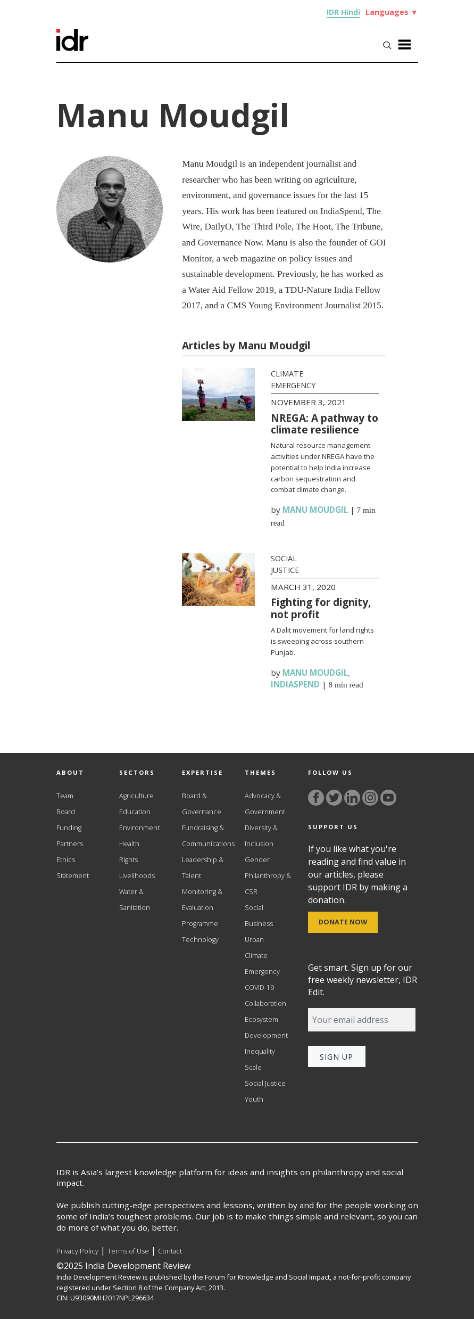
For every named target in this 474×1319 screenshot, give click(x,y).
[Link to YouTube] (388, 798)
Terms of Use (128, 1251)
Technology (200, 939)
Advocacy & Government (265, 803)
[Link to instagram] (370, 798)
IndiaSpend (295, 684)
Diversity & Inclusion (261, 835)
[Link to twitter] (334, 798)
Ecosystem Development (266, 1027)
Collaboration (265, 1003)
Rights (128, 859)
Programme (200, 923)
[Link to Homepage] (72, 33)
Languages (391, 12)
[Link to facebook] (316, 798)
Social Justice (265, 1083)
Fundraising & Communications (205, 835)
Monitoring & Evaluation (202, 899)
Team (64, 795)
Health (129, 843)
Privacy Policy (77, 1251)
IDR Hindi (343, 12)
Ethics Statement (72, 867)
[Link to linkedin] (352, 798)
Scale (253, 1067)
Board (65, 811)
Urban (254, 939)
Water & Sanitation (134, 899)
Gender (257, 859)
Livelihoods (137, 875)
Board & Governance (201, 803)
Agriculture (136, 795)
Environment (139, 827)
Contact (170, 1251)
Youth (254, 1099)
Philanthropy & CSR (268, 883)
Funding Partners (69, 835)
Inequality (260, 1051)
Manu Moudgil (315, 509)
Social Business (259, 915)
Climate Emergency (262, 963)
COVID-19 (259, 987)
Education (135, 811)
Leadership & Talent (202, 867)
